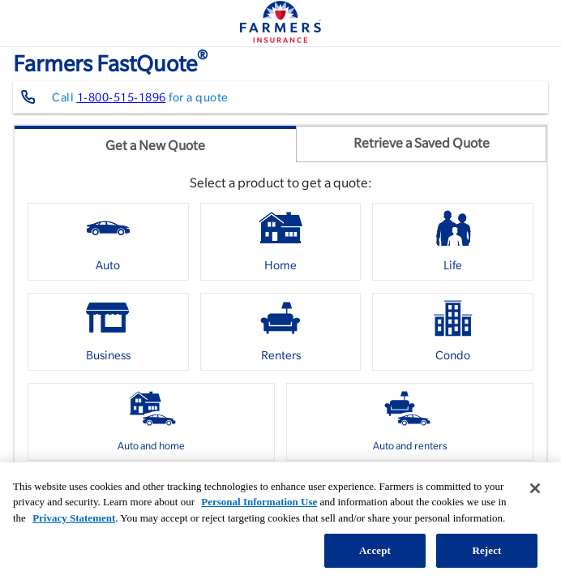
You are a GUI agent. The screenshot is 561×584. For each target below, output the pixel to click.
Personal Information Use (259, 502)
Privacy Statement (73, 518)
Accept (375, 550)
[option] (108, 242)
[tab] (155, 144)
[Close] (535, 488)
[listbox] (280, 338)
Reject (486, 550)
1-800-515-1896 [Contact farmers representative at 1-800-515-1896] (121, 97)
